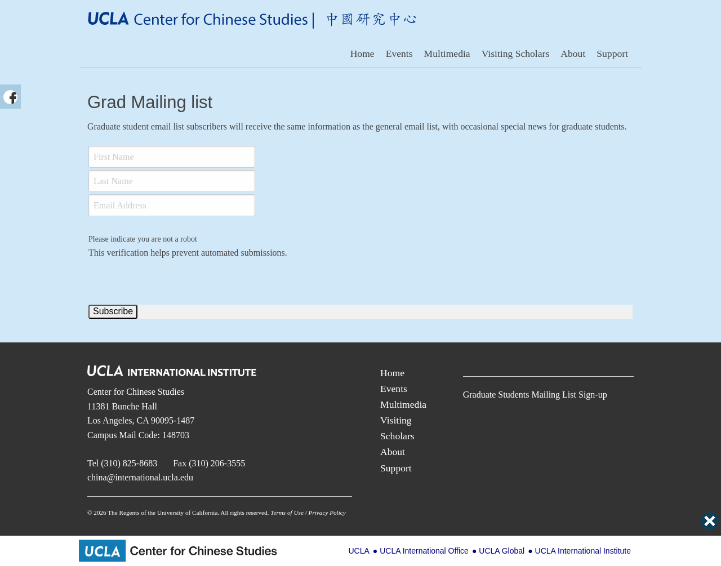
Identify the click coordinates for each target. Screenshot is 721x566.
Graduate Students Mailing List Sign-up (535, 394)
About (572, 53)
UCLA (358, 550)
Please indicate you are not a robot (142, 239)
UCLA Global (501, 550)
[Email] (171, 205)
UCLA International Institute (583, 550)
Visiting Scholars (516, 53)
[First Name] (171, 157)
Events (399, 53)
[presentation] (174, 282)
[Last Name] (171, 181)
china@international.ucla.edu (140, 477)
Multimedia (447, 53)
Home (362, 53)
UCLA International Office (424, 550)
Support (612, 53)
